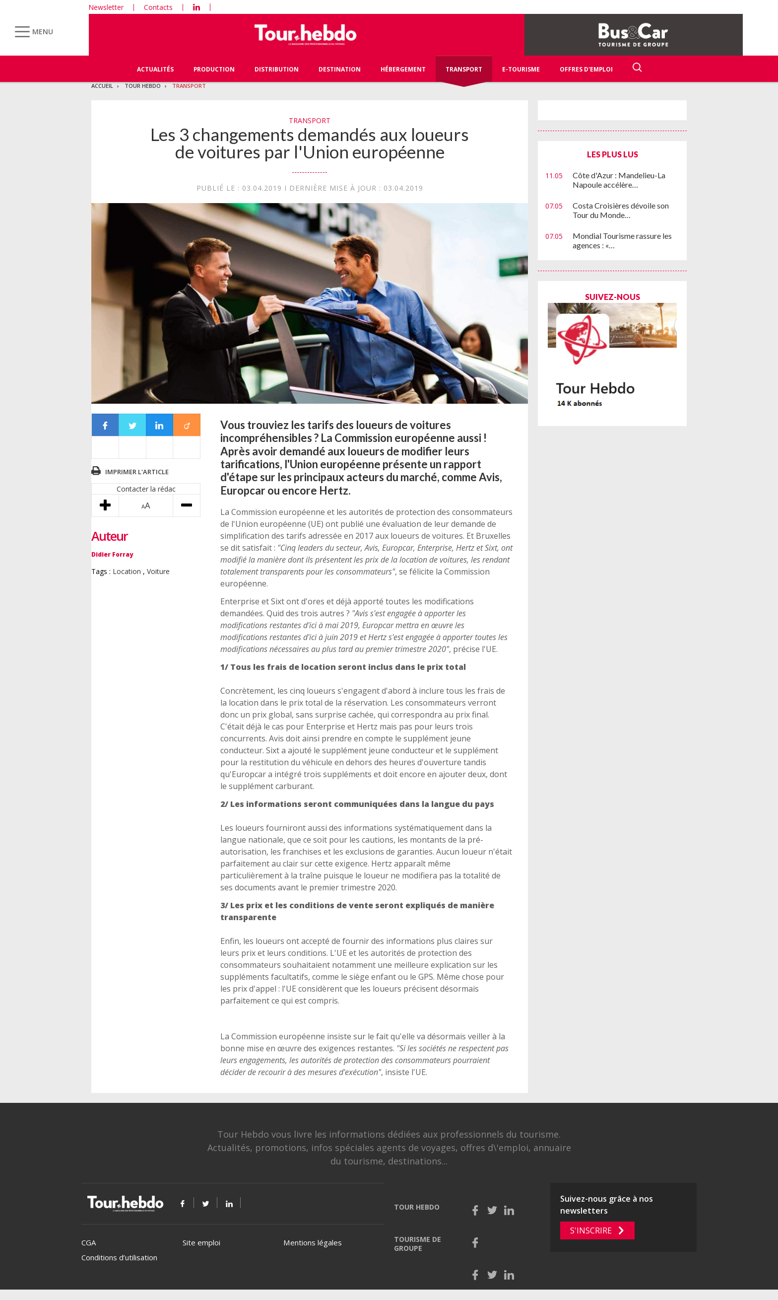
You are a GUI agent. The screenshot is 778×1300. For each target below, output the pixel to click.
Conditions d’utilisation (119, 1257)
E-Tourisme (521, 69)
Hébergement (403, 69)
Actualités (155, 69)
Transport (464, 69)
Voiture (158, 571)
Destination (340, 69)
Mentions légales (312, 1242)
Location (127, 571)
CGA (88, 1242)
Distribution (277, 69)
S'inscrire (591, 1230)
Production (214, 69)
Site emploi (201, 1242)
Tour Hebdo (143, 85)
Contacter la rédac (146, 489)
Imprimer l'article (137, 471)
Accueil (102, 85)
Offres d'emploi (586, 69)
